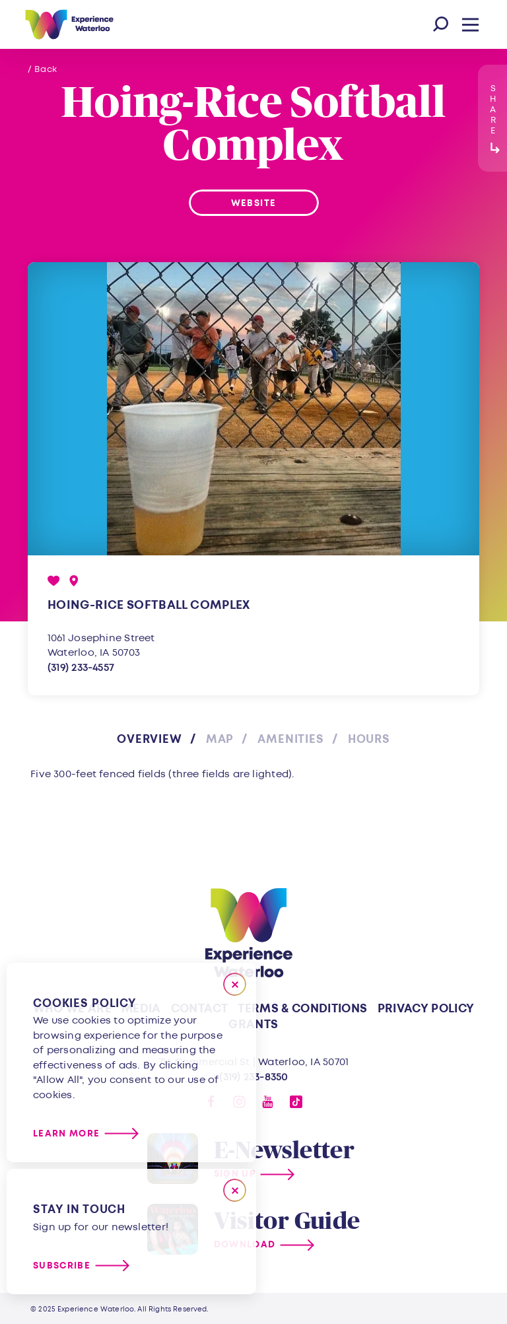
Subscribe (61, 1265)
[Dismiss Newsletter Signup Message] (234, 1190)
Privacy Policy (426, 1008)
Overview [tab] (149, 739)
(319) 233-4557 (81, 668)
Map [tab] (220, 739)
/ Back (42, 69)
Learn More (66, 1133)
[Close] (234, 984)
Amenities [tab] (290, 739)
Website (253, 203)
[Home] (69, 24)
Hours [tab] (369, 739)
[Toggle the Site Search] (440, 25)
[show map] (74, 580)
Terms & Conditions (302, 1008)
